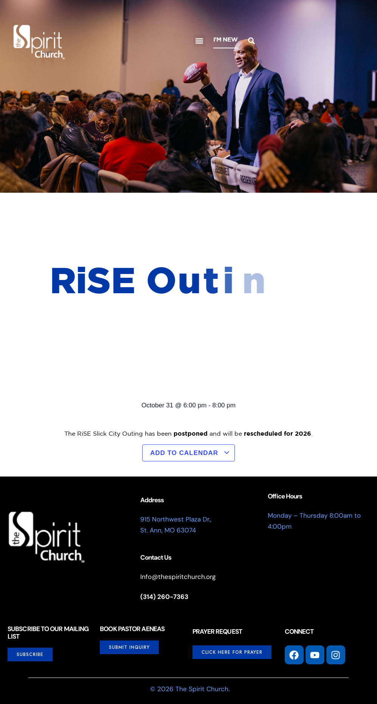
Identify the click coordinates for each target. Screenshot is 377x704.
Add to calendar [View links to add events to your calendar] (190, 452)
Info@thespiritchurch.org (178, 576)
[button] (199, 40)
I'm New (225, 39)
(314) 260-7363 (164, 597)
